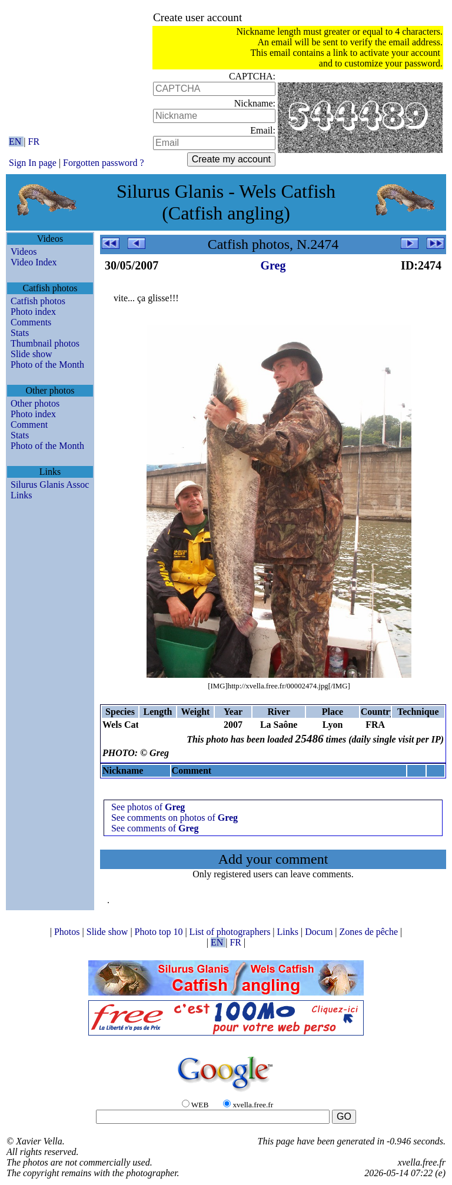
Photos (68, 932)
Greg (273, 265)
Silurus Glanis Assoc (50, 485)
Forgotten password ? (103, 163)
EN (16, 142)
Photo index (33, 312)
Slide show (31, 354)
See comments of (155, 828)
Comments (31, 322)
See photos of (148, 807)
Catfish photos (38, 301)
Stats (20, 333)
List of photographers (231, 932)
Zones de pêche (370, 932)
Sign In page (32, 163)
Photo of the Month (47, 365)
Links (21, 495)
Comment (29, 425)
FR (34, 142)
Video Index (34, 262)
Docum (320, 932)
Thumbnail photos (45, 343)
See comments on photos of (174, 818)
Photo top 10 (160, 932)
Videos (23, 252)
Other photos (35, 403)
